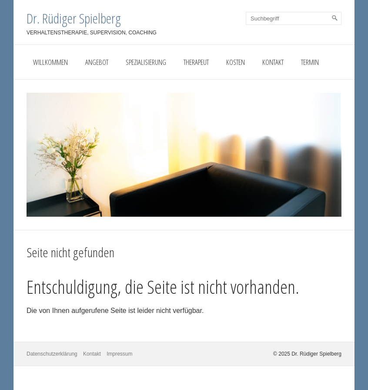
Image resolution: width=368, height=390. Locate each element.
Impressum (119, 354)
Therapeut (196, 62)
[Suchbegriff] (293, 18)
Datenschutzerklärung (52, 354)
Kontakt (273, 62)
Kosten (235, 62)
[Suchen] (335, 18)
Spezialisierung (146, 62)
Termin (310, 62)
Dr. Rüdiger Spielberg (74, 18)
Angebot (96, 62)
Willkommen (50, 62)
